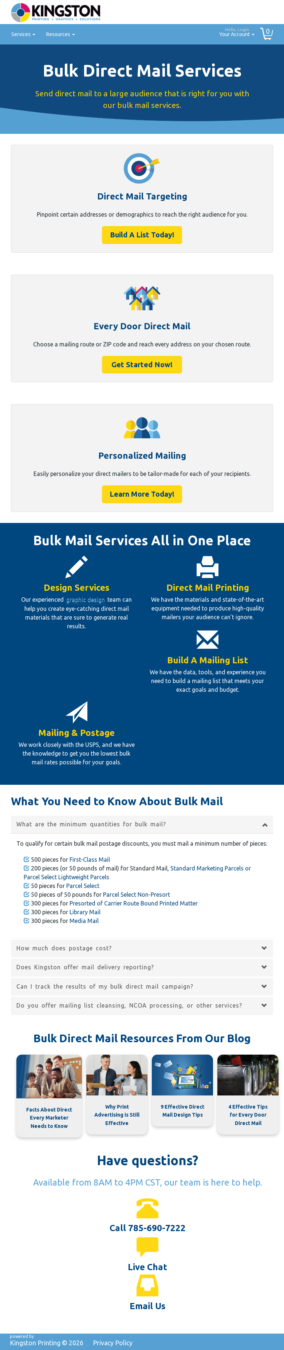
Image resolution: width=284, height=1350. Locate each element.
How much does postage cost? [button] (64, 948)
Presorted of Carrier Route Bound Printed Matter (134, 903)
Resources (60, 34)
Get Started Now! (142, 364)
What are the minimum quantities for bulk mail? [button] (91, 824)
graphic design (85, 599)
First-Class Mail (90, 859)
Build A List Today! (142, 234)
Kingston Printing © (46, 1342)
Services (23, 34)
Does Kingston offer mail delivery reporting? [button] (85, 967)
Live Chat (147, 1267)
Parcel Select (82, 885)
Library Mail (85, 912)
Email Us (148, 1306)
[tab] (142, 824)
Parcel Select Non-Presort (136, 894)
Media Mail (84, 921)
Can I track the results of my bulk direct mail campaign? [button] (104, 986)
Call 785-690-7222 (148, 1228)
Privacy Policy (113, 1342)
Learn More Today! (142, 494)
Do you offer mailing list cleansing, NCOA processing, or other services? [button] (129, 1005)
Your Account (234, 31)
